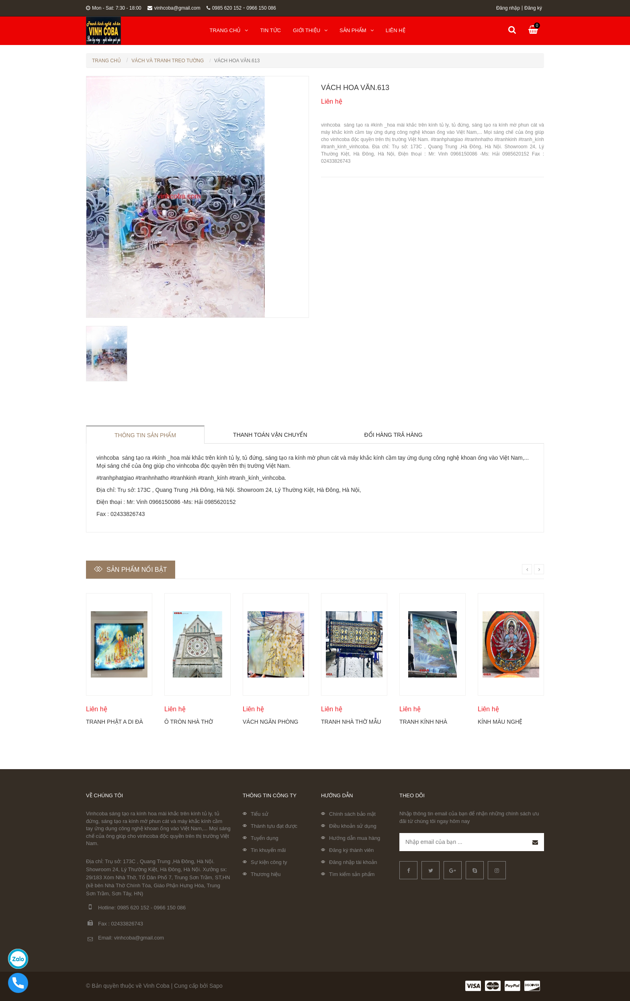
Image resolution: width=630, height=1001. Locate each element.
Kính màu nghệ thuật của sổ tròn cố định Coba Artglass (507, 722)
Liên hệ (395, 30)
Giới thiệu (310, 30)
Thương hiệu (266, 874)
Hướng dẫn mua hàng (354, 838)
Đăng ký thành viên (351, 850)
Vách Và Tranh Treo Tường (167, 60)
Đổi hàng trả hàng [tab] (393, 435)
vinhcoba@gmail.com (173, 8)
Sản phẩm (357, 30)
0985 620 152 (224, 8)
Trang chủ (229, 30)
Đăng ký (533, 8)
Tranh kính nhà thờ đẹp (423, 722)
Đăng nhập (508, 8)
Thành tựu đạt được (274, 826)
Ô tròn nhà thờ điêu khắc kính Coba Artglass (188, 722)
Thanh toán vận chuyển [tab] (270, 435)
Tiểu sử (259, 814)
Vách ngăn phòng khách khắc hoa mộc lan (270, 722)
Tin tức (270, 30)
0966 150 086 (261, 8)
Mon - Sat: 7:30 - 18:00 (113, 8)
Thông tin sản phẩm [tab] (145, 435)
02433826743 (127, 924)
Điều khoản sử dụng (352, 826)
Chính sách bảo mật (352, 814)
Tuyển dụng (264, 838)
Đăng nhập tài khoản (353, 862)
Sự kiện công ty (269, 862)
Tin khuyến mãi (268, 850)
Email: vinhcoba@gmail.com (125, 938)
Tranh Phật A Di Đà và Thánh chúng (114, 722)
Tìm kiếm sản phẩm (351, 874)
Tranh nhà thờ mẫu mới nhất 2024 (351, 722)
